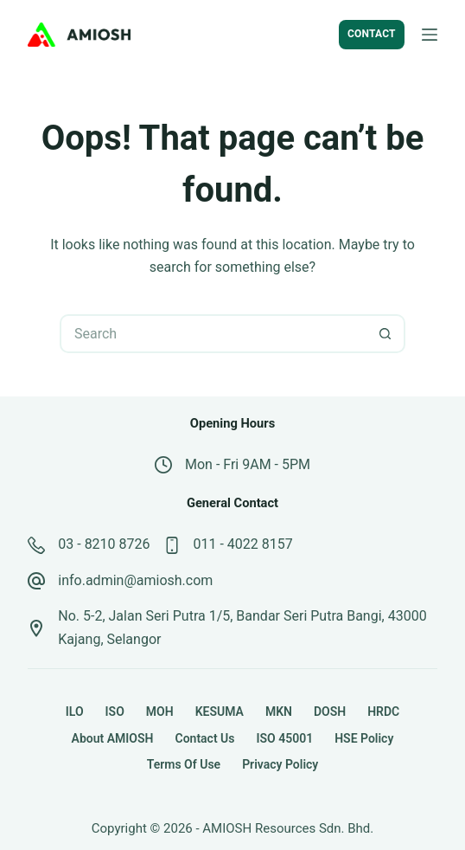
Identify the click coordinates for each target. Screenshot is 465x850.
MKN (278, 711)
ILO (75, 711)
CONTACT (371, 34)
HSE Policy (363, 738)
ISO (114, 711)
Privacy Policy (280, 764)
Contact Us (204, 738)
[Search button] (385, 333)
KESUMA (219, 711)
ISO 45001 (284, 738)
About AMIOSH (113, 738)
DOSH (330, 711)
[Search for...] (213, 333)
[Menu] (429, 34)
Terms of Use (183, 764)
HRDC (383, 711)
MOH (160, 711)
